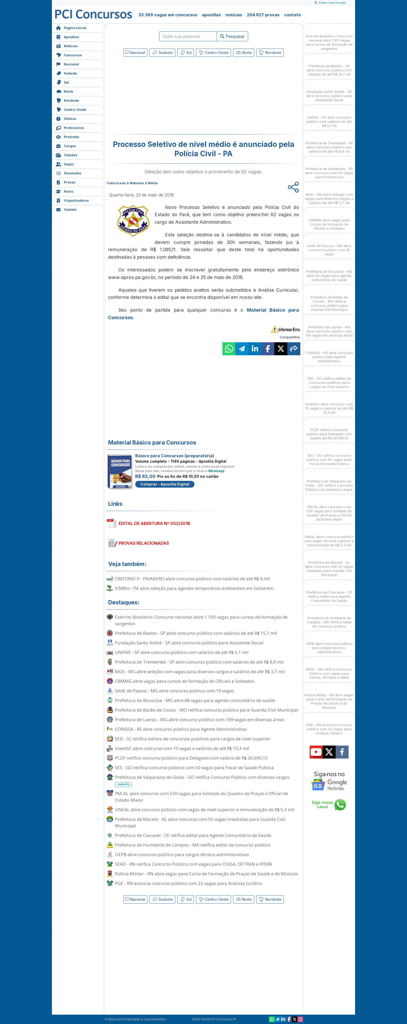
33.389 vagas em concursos (167, 14)
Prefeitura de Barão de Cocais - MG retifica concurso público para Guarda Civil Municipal (206, 710)
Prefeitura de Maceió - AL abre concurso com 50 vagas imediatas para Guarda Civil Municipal (200, 822)
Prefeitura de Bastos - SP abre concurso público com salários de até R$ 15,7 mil (196, 633)
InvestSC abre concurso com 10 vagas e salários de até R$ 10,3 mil (182, 748)
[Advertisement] (161, 96)
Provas (65, 181)
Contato (66, 209)
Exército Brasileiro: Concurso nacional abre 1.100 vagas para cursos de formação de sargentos (201, 620)
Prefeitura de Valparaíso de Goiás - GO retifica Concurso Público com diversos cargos (202, 780)
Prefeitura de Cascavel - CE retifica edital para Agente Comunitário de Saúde (193, 835)
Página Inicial (71, 27)
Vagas (65, 163)
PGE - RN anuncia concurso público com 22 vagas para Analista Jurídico (188, 883)
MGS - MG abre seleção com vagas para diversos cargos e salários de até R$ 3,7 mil (200, 671)
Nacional (67, 63)
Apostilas (67, 36)
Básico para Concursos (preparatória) (174, 455)
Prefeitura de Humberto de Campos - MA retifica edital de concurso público (192, 845)
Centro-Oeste (71, 109)
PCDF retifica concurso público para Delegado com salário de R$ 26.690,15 (191, 758)
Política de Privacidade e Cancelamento (135, 1019)
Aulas (64, 190)
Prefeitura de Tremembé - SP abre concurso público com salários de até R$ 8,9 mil (199, 662)
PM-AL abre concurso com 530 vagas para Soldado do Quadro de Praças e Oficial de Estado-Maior (201, 796)
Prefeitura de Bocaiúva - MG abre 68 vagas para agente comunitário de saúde (195, 700)
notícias (234, 14)
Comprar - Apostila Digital (164, 484)
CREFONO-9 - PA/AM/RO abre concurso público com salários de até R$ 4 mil (192, 579)
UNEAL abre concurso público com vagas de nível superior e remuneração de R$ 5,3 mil (205, 810)
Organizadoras (72, 199)
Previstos (67, 136)
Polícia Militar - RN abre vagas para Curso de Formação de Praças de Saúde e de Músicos (206, 874)
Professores (70, 127)
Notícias (67, 45)
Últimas (66, 118)
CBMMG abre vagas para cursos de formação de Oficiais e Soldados (184, 681)
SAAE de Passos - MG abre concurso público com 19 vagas (174, 691)
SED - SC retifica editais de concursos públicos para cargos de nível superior (192, 739)
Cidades (66, 154)
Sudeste (66, 73)
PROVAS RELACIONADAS (144, 543)
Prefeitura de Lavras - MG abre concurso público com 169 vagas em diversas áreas (199, 719)
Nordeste (67, 100)
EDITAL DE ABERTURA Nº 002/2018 (154, 523)
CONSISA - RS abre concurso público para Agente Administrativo (181, 729)
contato (292, 14)
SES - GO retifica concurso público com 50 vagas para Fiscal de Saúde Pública (194, 767)
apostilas (211, 14)
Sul (62, 82)
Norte (64, 91)
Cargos (66, 145)
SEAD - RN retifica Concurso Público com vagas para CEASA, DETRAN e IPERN (193, 864)
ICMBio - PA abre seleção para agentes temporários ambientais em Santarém (194, 588)
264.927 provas (263, 14)
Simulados (68, 172)
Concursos (69, 54)
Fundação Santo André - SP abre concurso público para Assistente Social (189, 643)
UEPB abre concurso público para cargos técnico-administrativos (182, 854)
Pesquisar (232, 36)
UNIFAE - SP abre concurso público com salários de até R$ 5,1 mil (182, 652)
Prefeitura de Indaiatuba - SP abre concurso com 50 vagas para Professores (329, 168)
